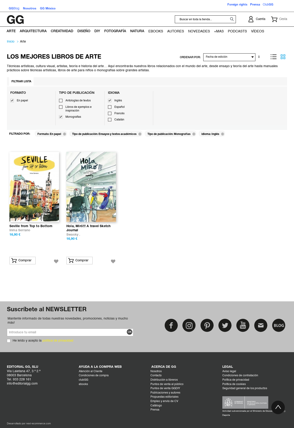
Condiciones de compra (94, 375)
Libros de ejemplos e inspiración (78, 109)
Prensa (154, 409)
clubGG (83, 380)
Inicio (10, 41)
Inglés (118, 100)
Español (119, 107)
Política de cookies (234, 384)
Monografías (73, 117)
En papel (22, 100)
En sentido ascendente (259, 56)
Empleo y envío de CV (164, 401)
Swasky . (73, 234)
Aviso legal (229, 371)
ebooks (83, 384)
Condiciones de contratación (240, 375)
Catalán (119, 119)
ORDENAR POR (190, 57)
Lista (274, 56)
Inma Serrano (19, 230)
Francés (119, 113)
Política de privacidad (235, 380)
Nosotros (156, 371)
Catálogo (156, 405)
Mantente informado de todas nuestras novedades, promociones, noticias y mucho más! (68, 320)
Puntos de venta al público (167, 384)
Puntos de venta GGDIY (165, 388)
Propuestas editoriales (164, 397)
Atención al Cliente (90, 371)
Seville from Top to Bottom (30, 226)
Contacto (156, 375)
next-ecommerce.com (38, 423)
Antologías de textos (78, 100)
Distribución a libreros (164, 380)
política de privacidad (57, 340)
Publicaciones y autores (165, 392)
